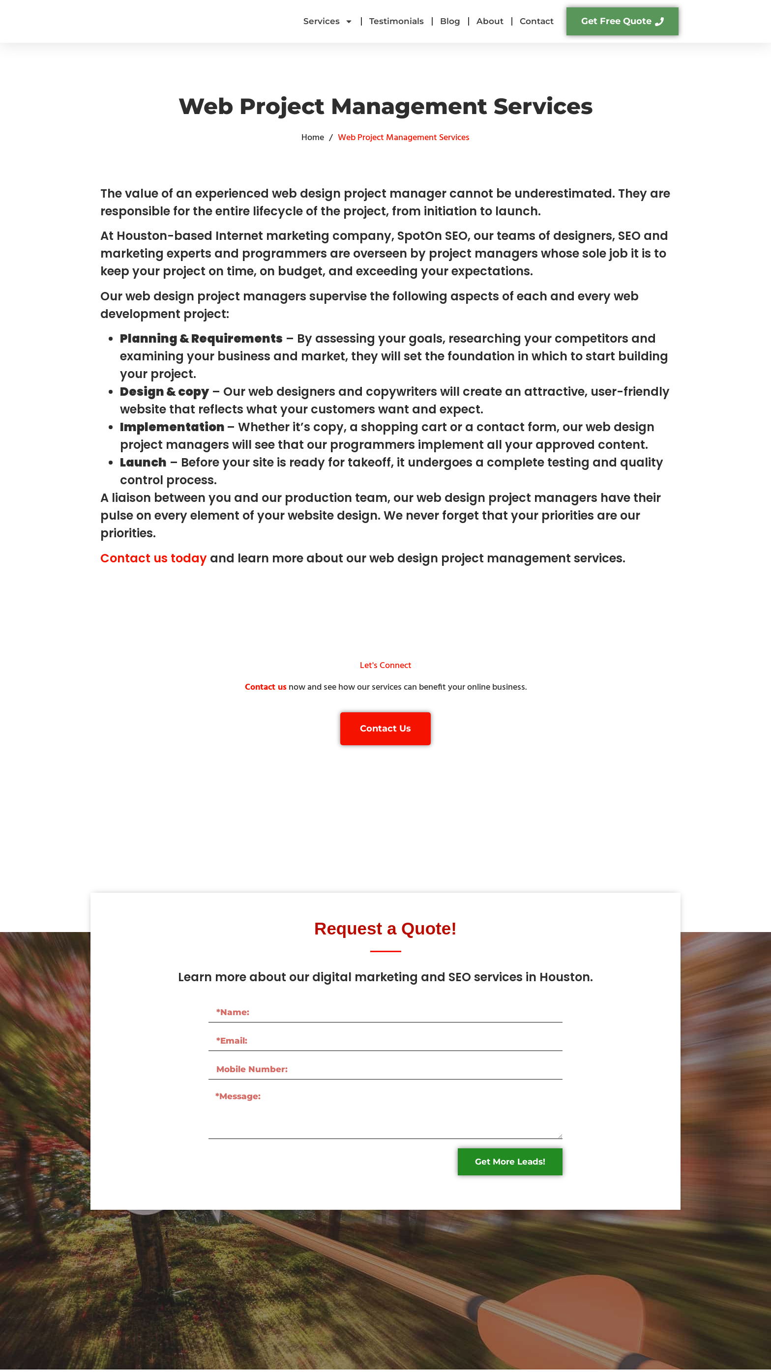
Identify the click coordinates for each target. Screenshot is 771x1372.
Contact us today (155, 558)
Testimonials (396, 21)
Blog (450, 21)
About (490, 21)
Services (328, 21)
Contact (537, 21)
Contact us (266, 687)
